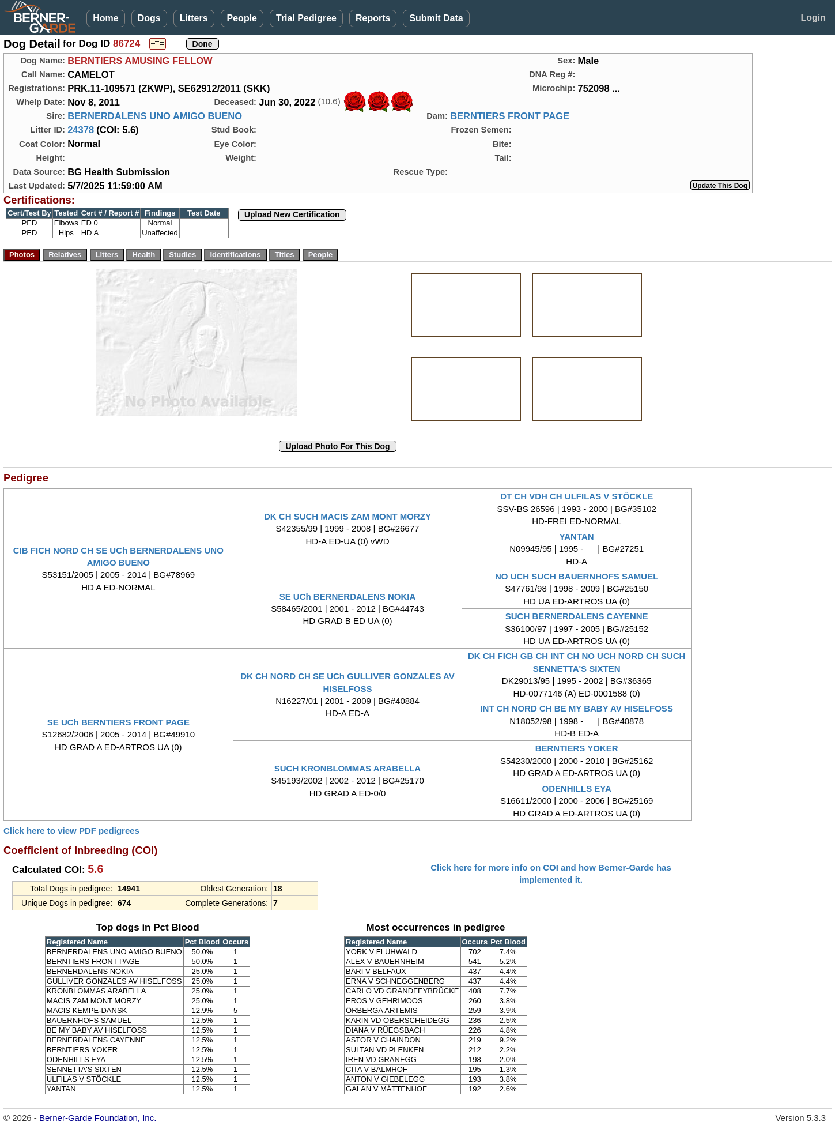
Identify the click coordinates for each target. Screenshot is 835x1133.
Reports (373, 18)
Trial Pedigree (306, 18)
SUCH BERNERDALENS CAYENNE (576, 616)
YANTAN (577, 536)
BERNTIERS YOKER (576, 748)
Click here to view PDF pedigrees (71, 830)
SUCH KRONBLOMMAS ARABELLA (347, 768)
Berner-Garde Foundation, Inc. (97, 1118)
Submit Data (436, 18)
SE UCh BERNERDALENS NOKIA (347, 596)
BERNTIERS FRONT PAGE (509, 116)
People (242, 18)
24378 (80, 130)
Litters (194, 18)
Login (813, 17)
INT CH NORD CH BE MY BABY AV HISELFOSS (576, 708)
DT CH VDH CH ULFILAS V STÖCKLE (576, 496)
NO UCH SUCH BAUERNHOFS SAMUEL (576, 576)
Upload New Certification (292, 214)
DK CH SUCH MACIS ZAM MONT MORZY (347, 516)
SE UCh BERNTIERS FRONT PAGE (118, 722)
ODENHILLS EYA (576, 788)
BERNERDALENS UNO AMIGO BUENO (154, 116)
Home (105, 18)
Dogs (149, 18)
